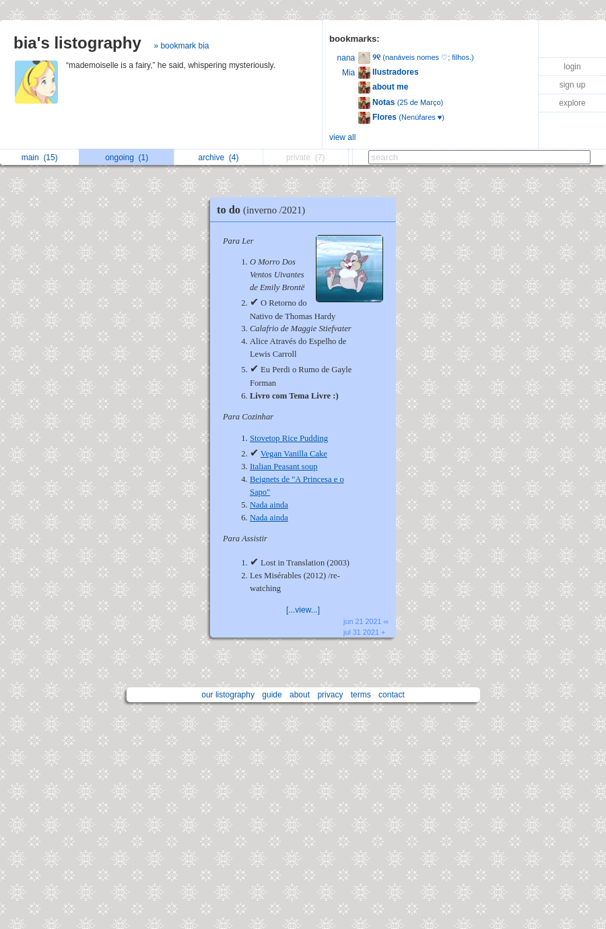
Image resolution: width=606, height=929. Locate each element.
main (40, 157)
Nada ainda (269, 505)
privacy (330, 694)
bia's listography (77, 43)
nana (346, 58)
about (300, 694)
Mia (348, 72)
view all (342, 137)
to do (264, 209)
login (572, 66)
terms (361, 694)
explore (572, 103)
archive (218, 157)
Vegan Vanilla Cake (294, 453)
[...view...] (303, 610)
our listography (228, 694)
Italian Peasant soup (284, 466)
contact (391, 694)
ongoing (126, 157)
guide (271, 694)
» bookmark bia (181, 45)
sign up (573, 85)
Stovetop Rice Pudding (289, 438)
